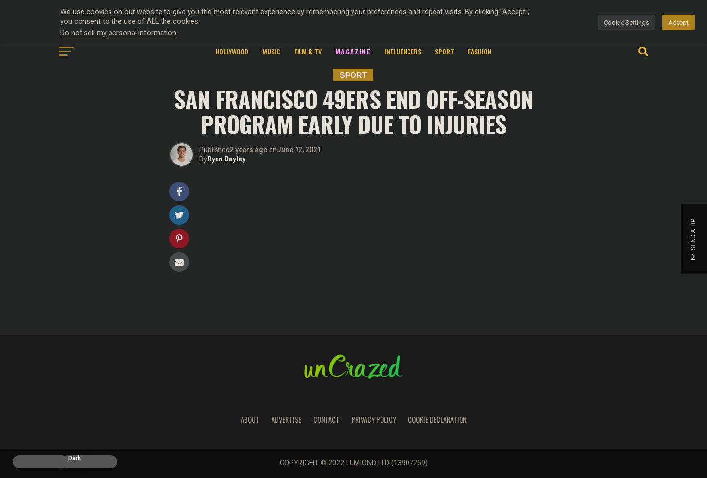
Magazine (353, 51)
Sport (444, 51)
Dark (74, 458)
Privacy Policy (374, 419)
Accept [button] (678, 22)
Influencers (402, 51)
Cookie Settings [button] (626, 22)
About (250, 419)
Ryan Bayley (226, 159)
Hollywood (232, 51)
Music (271, 51)
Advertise (286, 419)
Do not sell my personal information (118, 32)
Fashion (479, 51)
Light (25, 458)
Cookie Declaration (437, 419)
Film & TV (308, 51)
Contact (326, 419)
